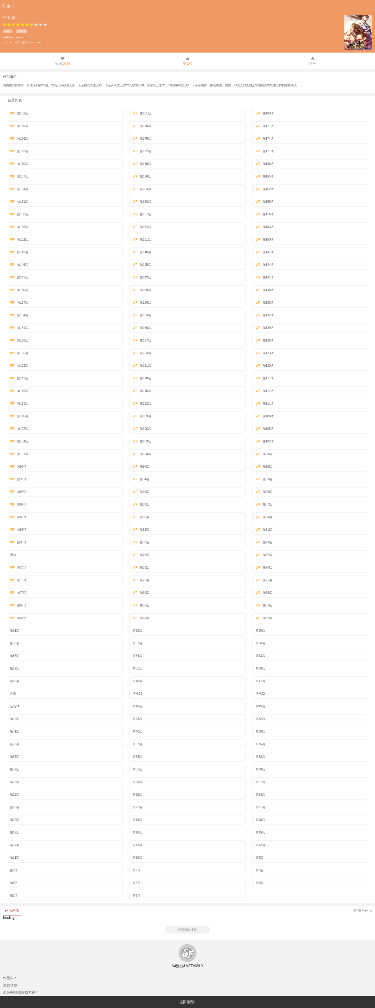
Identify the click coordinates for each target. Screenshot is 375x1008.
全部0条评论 (188, 930)
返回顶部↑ (187, 1002)
